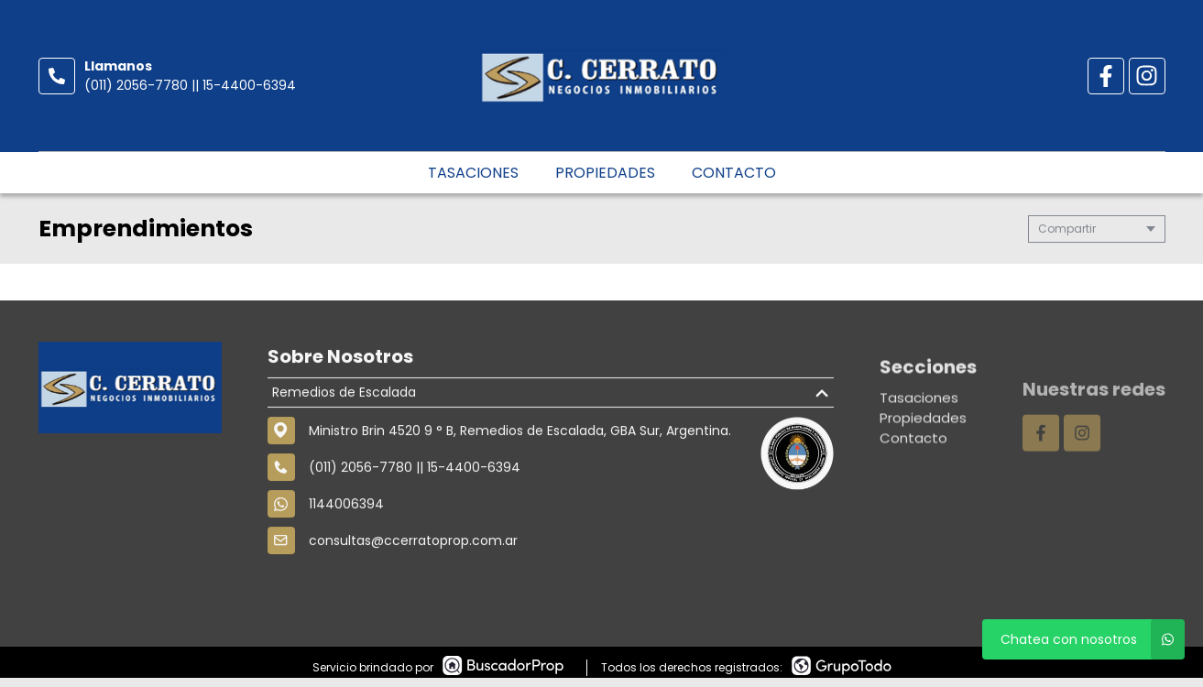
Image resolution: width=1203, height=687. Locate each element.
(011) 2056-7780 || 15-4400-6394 (190, 85)
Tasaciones (473, 172)
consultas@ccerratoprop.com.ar (413, 548)
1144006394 (346, 511)
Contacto (734, 172)
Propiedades (605, 172)
